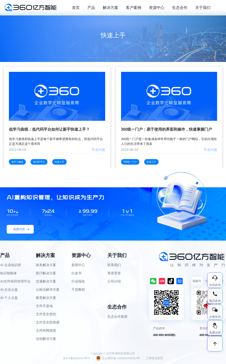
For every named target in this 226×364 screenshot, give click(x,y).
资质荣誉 (114, 273)
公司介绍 (114, 281)
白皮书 (76, 273)
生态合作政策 (117, 316)
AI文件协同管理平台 (15, 281)
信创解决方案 (46, 339)
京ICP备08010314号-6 (76, 358)
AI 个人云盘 (9, 298)
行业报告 (78, 281)
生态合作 (179, 8)
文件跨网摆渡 (46, 330)
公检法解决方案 (47, 289)
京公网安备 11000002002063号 (118, 358)
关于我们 (203, 8)
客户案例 (133, 8)
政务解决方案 (46, 265)
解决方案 (110, 8)
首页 (76, 8)
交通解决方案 (46, 281)
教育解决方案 (46, 298)
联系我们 (114, 265)
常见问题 (98, 150)
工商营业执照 (154, 358)
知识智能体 (8, 273)
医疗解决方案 (46, 273)
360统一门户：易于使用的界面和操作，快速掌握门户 (166, 129)
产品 (91, 8)
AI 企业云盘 (9, 289)
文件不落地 (44, 306)
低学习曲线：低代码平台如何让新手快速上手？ (49, 129)
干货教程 (78, 289)
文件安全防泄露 (47, 322)
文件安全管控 (46, 314)
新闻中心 (78, 265)
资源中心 (156, 8)
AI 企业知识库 (10, 265)
